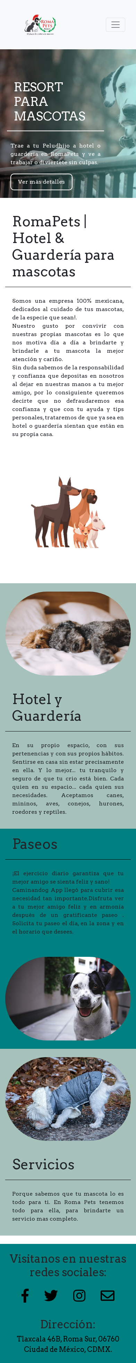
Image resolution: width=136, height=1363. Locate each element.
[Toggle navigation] (115, 25)
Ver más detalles (41, 181)
